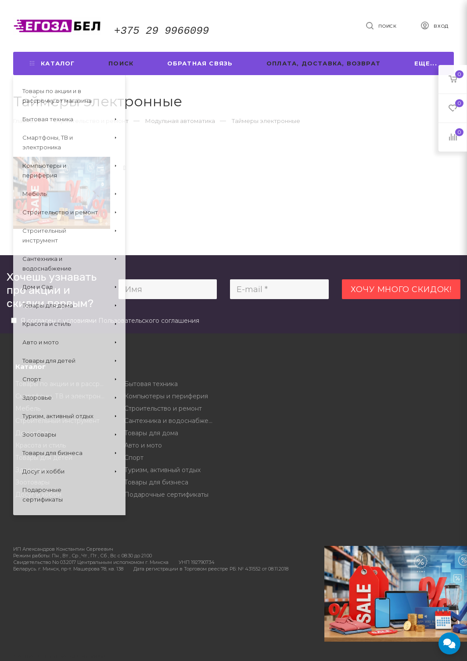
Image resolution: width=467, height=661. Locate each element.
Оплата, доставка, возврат (323, 63)
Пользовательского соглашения (148, 321)
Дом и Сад (32, 433)
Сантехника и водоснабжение (172, 421)
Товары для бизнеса (156, 482)
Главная (24, 120)
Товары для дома (151, 433)
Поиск (120, 63)
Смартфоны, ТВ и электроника (63, 396)
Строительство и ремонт (163, 408)
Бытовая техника (151, 384)
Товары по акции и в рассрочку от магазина (63, 384)
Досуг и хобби (38, 494)
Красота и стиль (40, 445)
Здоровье (30, 470)
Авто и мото (143, 445)
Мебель (27, 408)
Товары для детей (43, 458)
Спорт (134, 458)
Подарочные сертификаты (166, 494)
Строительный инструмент (57, 421)
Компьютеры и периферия (166, 396)
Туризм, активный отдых (162, 470)
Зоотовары (32, 482)
